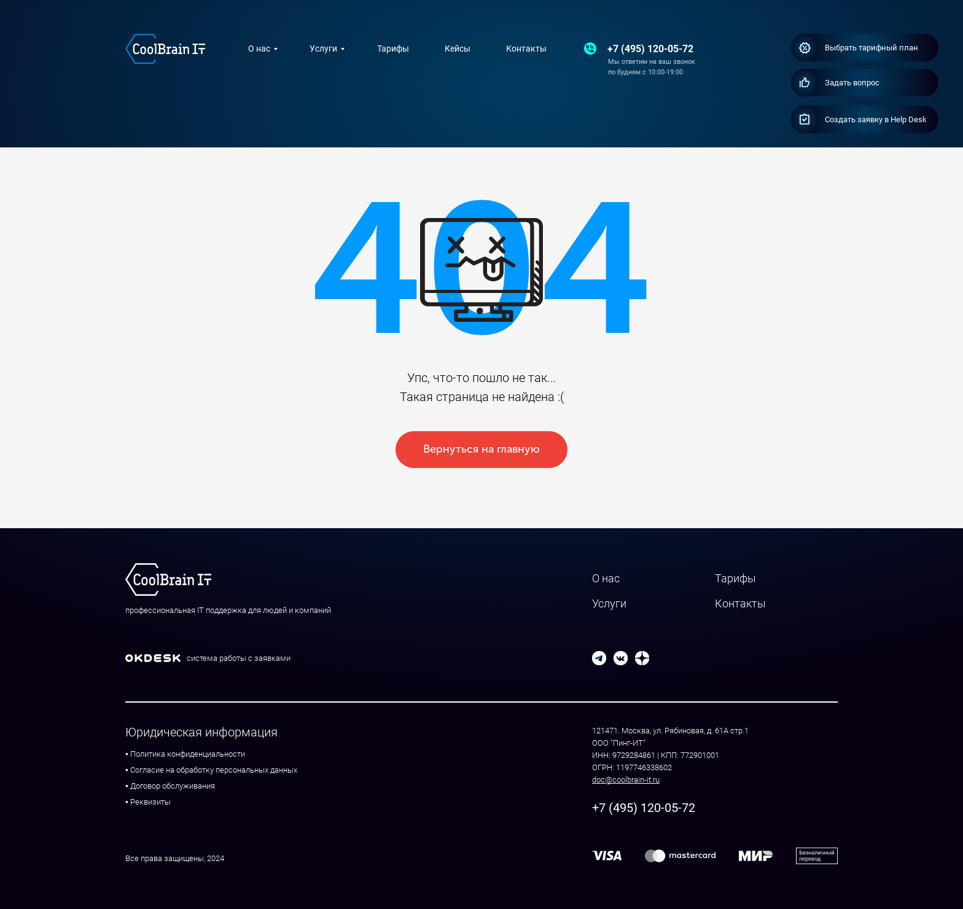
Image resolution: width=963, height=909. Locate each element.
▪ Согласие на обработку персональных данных (211, 769)
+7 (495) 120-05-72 (650, 49)
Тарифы (393, 48)
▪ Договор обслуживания (170, 785)
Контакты (526, 48)
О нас (259, 48)
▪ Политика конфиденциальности (185, 754)
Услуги (323, 48)
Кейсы (457, 48)
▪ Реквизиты (148, 801)
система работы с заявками (238, 658)
